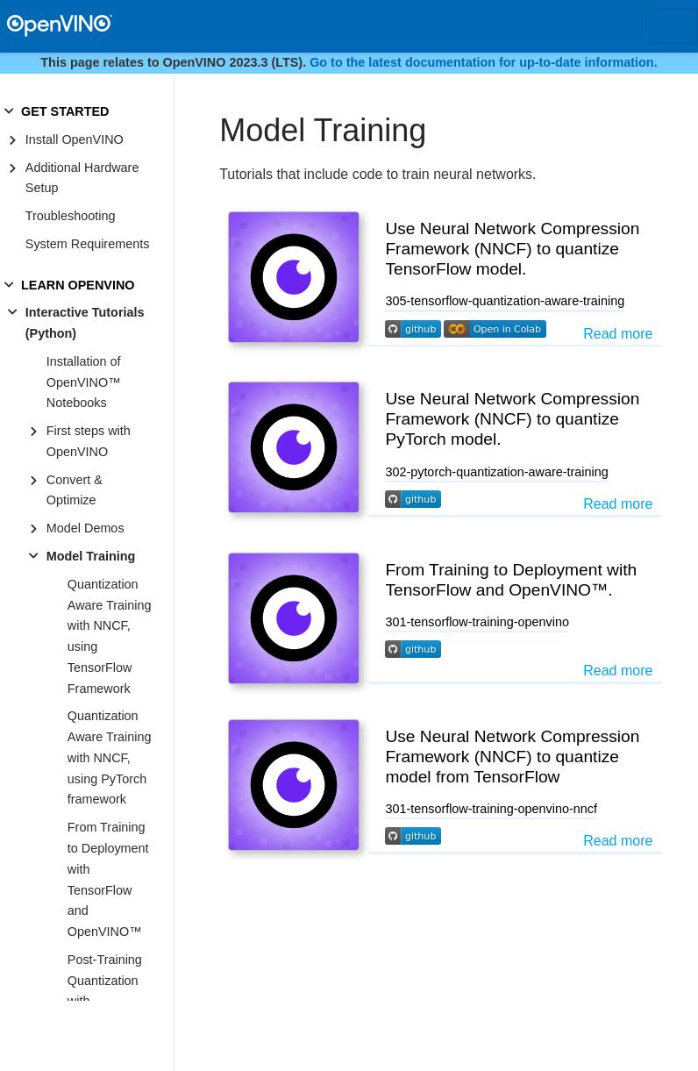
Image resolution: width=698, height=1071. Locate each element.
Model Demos (85, 528)
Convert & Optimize (74, 490)
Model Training (91, 556)
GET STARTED (65, 111)
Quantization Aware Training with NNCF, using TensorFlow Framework (110, 636)
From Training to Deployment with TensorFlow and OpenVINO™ (108, 879)
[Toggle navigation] (673, 26)
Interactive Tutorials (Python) (85, 322)
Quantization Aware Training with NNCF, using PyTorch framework (110, 757)
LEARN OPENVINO (78, 285)
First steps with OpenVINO (88, 441)
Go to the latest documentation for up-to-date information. (484, 62)
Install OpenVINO (74, 139)
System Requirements (87, 244)
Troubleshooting (70, 216)
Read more (617, 333)
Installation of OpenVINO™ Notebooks (83, 382)
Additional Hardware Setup (82, 178)
